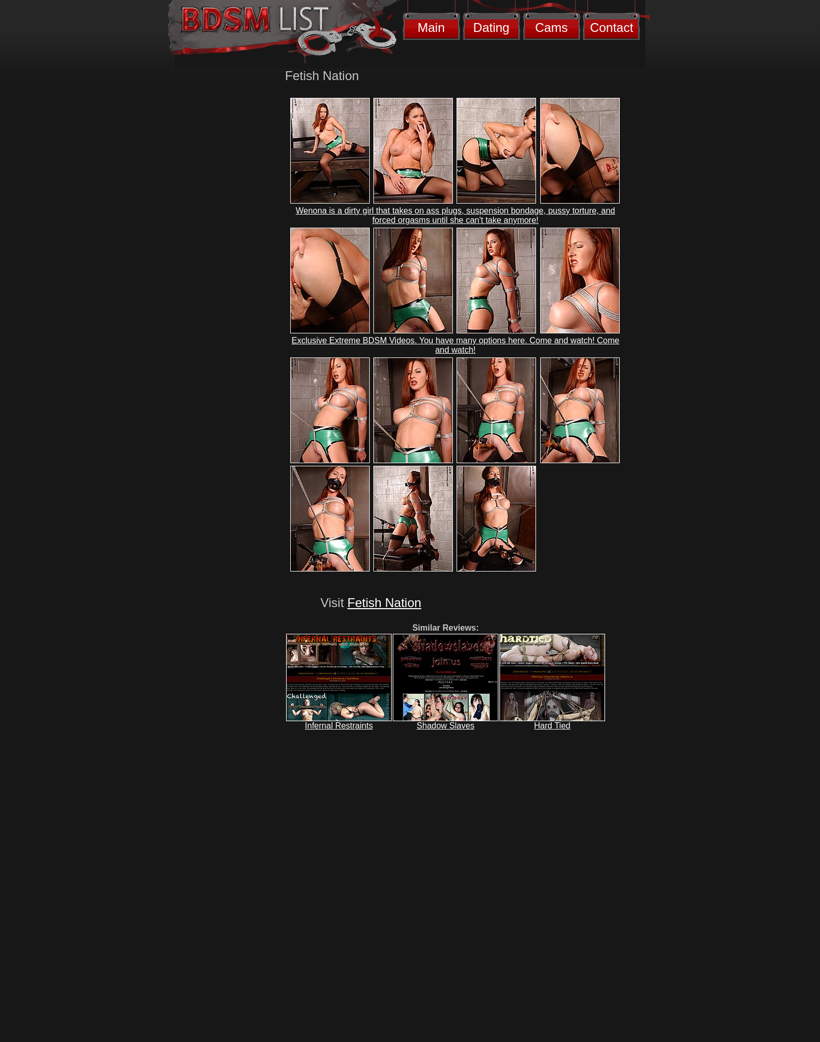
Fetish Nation (384, 603)
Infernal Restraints (339, 725)
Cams (551, 27)
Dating (491, 27)
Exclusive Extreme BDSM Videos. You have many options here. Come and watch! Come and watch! (456, 345)
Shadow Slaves (445, 725)
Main (431, 27)
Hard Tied (552, 725)
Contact (611, 27)
